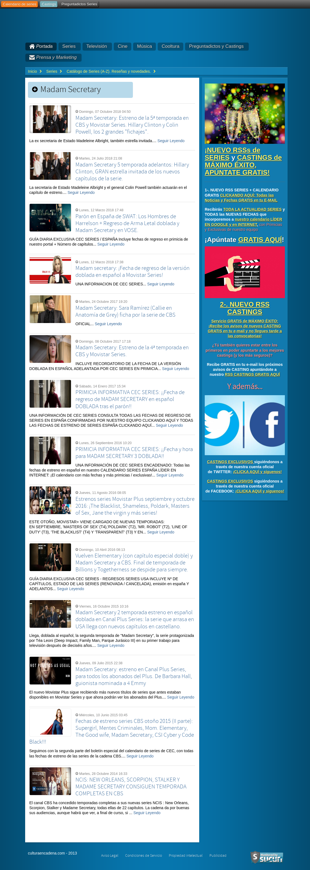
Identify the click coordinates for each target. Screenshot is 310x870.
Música (144, 46)
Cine (122, 46)
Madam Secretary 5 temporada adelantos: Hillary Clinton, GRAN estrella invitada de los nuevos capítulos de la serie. (132, 172)
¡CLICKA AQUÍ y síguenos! (257, 472)
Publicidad (218, 855)
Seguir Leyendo (171, 141)
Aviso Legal (109, 855)
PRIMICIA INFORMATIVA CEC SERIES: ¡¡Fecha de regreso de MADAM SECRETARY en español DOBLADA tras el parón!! (130, 399)
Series (69, 46)
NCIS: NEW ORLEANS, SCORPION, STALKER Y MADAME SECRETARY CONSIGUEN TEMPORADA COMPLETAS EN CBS (130, 787)
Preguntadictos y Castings (216, 46)
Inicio (32, 71)
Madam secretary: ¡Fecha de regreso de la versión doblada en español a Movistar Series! (132, 271)
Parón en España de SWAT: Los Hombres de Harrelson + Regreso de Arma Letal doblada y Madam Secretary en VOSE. (127, 223)
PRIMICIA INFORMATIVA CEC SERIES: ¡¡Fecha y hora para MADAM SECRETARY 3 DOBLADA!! (134, 453)
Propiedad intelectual (186, 855)
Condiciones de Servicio (143, 855)
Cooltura (170, 46)
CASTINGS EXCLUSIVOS (230, 462)
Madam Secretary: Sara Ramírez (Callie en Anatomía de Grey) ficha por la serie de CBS (125, 311)
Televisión (96, 46)
